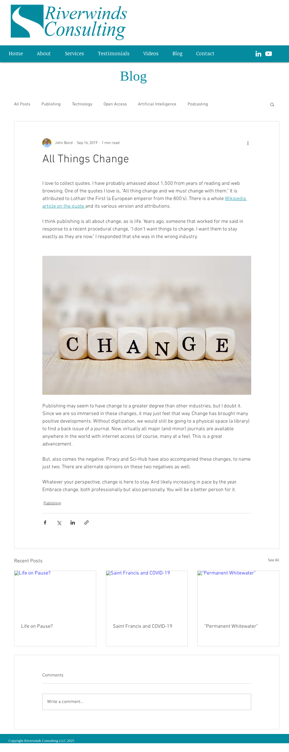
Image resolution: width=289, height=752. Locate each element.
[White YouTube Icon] (268, 54)
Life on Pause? (37, 626)
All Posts (22, 104)
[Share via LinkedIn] (72, 522)
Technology (82, 104)
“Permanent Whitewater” (231, 626)
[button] (77, 53)
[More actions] (247, 142)
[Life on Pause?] (55, 593)
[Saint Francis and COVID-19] (147, 593)
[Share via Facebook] (45, 522)
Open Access (115, 104)
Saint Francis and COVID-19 (142, 626)
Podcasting (198, 104)
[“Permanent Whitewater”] (238, 593)
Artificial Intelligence (157, 104)
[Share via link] (86, 522)
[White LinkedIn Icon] (258, 54)
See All (273, 560)
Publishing (51, 104)
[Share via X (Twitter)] (59, 522)
